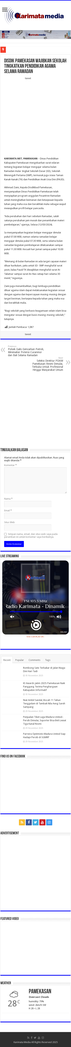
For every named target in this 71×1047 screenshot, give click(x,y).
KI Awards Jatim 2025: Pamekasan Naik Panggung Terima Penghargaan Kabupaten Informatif (44, 686)
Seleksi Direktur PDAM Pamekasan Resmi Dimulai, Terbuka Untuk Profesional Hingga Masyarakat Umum (43, 364)
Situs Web (9, 522)
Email (8, 510)
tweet (28, 78)
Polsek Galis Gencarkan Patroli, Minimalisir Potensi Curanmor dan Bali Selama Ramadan (27, 351)
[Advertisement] (35, 119)
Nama (8, 498)
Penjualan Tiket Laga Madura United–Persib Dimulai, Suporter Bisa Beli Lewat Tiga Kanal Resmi (44, 720)
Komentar (10, 465)
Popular (19, 660)
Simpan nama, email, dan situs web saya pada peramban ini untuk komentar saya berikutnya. (31, 535)
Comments (34, 660)
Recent (7, 660)
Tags (47, 660)
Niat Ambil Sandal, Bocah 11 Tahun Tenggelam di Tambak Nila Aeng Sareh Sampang (44, 703)
